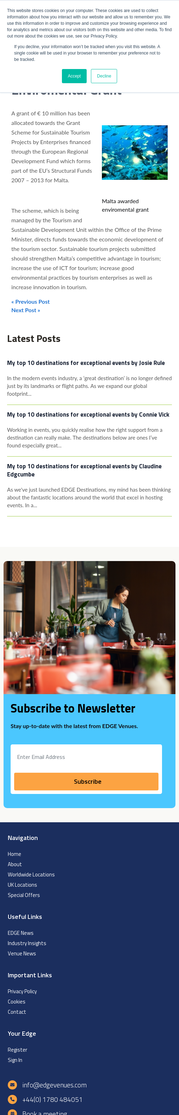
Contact (17, 1012)
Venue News (22, 953)
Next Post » (25, 310)
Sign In (15, 1060)
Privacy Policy (22, 991)
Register (17, 1050)
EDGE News (21, 933)
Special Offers (24, 895)
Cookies (16, 1001)
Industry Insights (27, 943)
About (15, 864)
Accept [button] (74, 76)
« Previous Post (30, 301)
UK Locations (22, 885)
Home (14, 854)
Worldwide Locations (31, 874)
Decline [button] (104, 76)
